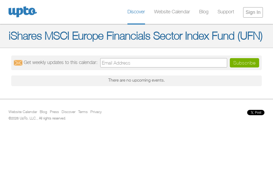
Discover (136, 12)
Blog (203, 12)
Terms (83, 112)
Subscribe (244, 63)
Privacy (96, 112)
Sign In (253, 12)
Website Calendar (172, 12)
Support (226, 12)
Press (54, 112)
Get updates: (61, 62)
